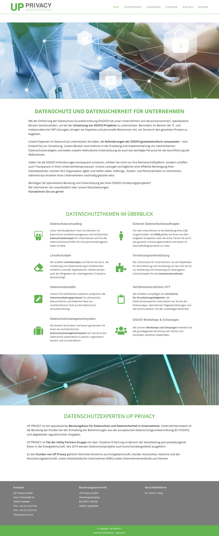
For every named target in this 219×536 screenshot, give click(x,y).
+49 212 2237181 (28, 510)
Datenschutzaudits (64, 287)
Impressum (120, 532)
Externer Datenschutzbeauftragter (158, 224)
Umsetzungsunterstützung (153, 255)
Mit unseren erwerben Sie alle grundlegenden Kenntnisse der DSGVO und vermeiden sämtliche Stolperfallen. (161, 331)
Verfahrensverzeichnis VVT (153, 287)
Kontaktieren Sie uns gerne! (46, 191)
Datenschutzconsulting (67, 224)
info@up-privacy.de (24, 514)
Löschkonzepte (61, 255)
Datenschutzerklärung (103, 532)
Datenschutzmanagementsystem (75, 318)
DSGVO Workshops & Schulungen (158, 319)
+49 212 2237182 (28, 505)
